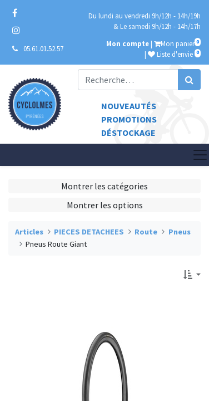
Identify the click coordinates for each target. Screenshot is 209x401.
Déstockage (128, 132)
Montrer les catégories (104, 186)
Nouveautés (128, 105)
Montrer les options (105, 205)
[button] (192, 275)
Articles (29, 232)
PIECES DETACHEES (89, 232)
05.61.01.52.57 (43, 48)
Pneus (179, 232)
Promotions (129, 119)
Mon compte (127, 43)
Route (146, 232)
